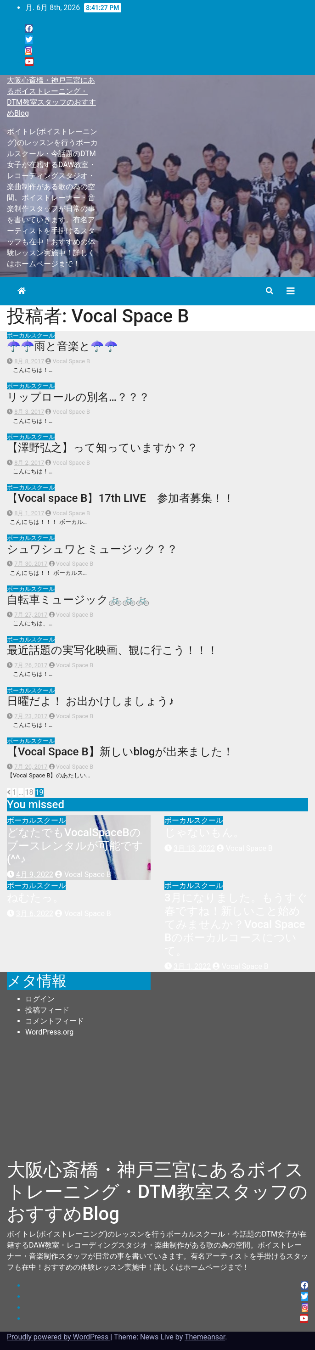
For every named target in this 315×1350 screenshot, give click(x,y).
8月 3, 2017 (29, 411)
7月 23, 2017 (30, 716)
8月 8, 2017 (29, 361)
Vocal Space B (67, 361)
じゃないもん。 (209, 832)
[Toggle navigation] (291, 291)
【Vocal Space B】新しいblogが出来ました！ (120, 751)
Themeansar (205, 1337)
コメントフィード (54, 1021)
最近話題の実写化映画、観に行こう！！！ (112, 650)
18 (29, 792)
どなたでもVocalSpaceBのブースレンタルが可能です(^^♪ (75, 846)
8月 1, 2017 (29, 513)
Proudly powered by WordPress (58, 1337)
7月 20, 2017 (30, 766)
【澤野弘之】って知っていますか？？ (102, 447)
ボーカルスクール (31, 335)
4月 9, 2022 (34, 874)
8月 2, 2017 (29, 462)
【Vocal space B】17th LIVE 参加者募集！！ (120, 498)
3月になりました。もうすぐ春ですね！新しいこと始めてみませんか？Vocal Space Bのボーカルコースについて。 (236, 924)
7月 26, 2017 (30, 665)
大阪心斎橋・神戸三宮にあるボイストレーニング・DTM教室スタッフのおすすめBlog (157, 1192)
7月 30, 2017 (30, 563)
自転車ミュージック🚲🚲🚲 (78, 599)
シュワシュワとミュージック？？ (92, 549)
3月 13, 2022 (194, 848)
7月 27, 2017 (30, 614)
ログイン (40, 999)
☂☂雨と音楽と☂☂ (62, 346)
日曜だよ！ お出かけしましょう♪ (90, 701)
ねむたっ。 (35, 897)
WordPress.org (49, 1032)
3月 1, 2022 (192, 966)
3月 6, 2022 (34, 913)
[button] (269, 291)
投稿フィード (47, 1010)
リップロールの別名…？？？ (78, 397)
